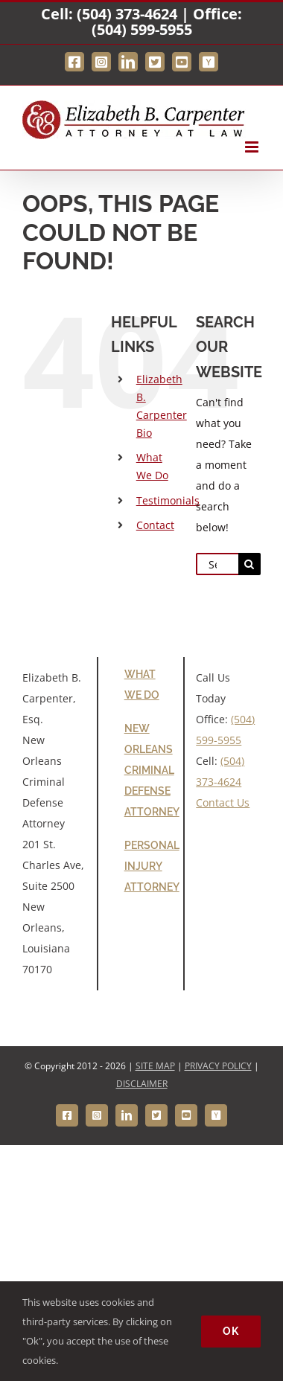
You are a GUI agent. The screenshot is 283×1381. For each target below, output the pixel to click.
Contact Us (222, 802)
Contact (155, 525)
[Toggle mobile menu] (253, 147)
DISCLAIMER (142, 1083)
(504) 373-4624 (127, 14)
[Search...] (217, 564)
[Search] (249, 564)
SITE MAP (155, 1066)
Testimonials (168, 500)
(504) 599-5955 (142, 29)
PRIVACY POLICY (218, 1066)
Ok (231, 1331)
